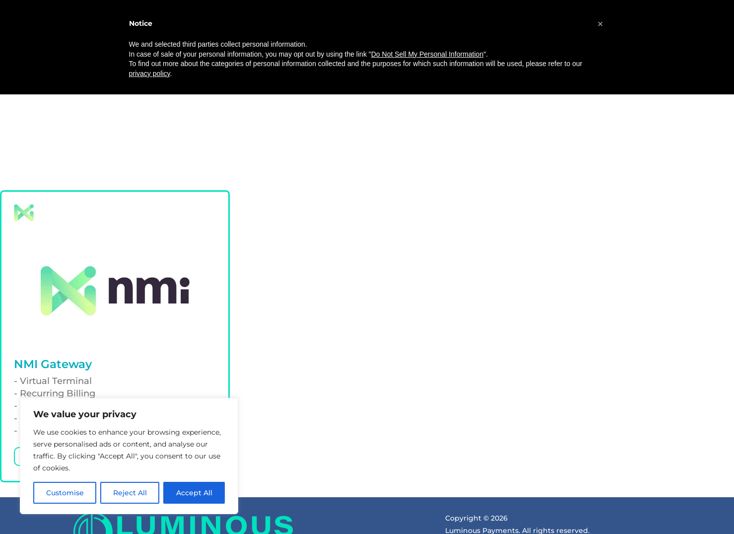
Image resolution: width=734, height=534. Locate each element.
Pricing (307, 38)
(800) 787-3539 (441, 67)
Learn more (48, 344)
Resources (409, 38)
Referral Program (480, 38)
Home (233, 38)
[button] (600, 463)
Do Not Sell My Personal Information (427, 493)
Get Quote (595, 38)
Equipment (354, 38)
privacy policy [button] (149, 513)
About (268, 38)
